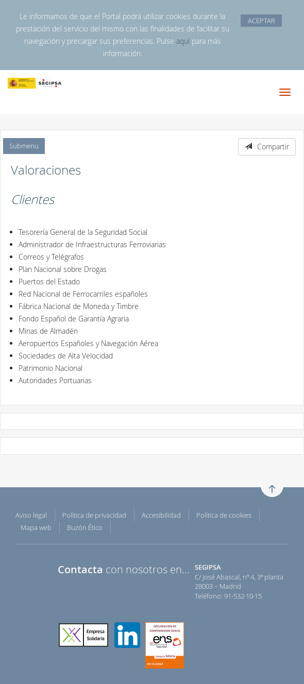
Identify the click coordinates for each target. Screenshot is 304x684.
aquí (183, 41)
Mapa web (36, 527)
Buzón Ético (85, 527)
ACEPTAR (261, 20)
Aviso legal (31, 515)
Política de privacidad (94, 515)
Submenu (24, 145)
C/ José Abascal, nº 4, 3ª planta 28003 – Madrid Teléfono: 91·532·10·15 (239, 581)
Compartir (267, 146)
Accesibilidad (161, 515)
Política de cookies (223, 515)
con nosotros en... (124, 569)
